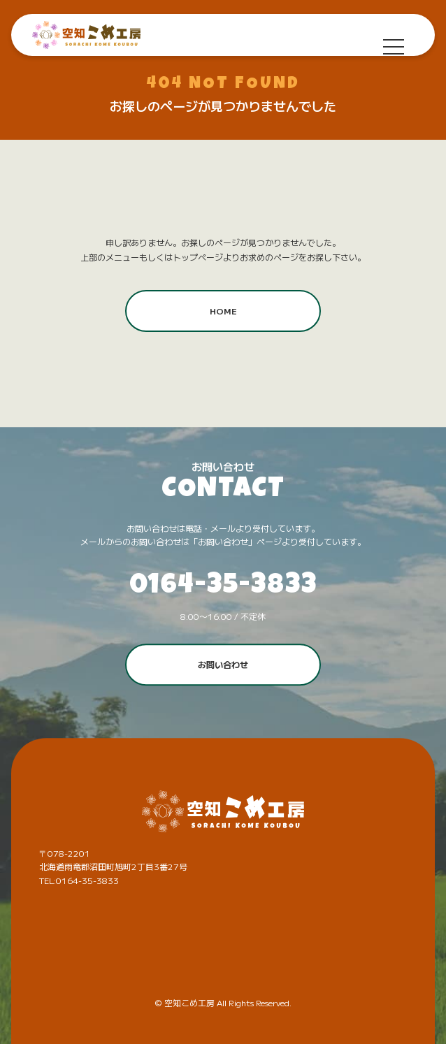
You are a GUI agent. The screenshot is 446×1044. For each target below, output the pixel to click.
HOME (223, 311)
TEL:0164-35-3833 (79, 880)
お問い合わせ (223, 664)
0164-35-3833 (223, 587)
